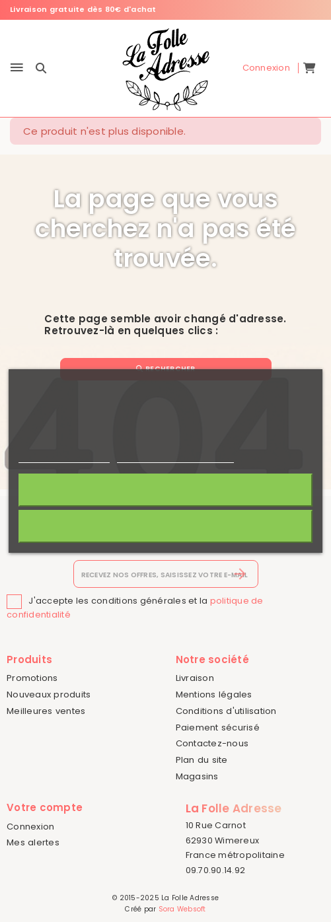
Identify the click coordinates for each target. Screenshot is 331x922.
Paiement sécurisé (218, 727)
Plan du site (202, 760)
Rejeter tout (165, 526)
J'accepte (165, 489)
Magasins (197, 776)
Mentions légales (214, 694)
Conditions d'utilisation (226, 711)
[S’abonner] (240, 574)
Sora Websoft (182, 909)
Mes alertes (33, 842)
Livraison (195, 678)
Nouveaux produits (49, 694)
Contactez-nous (212, 743)
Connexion (30, 826)
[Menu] (16, 68)
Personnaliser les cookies (175, 456)
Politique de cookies (64, 456)
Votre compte (45, 807)
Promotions (32, 678)
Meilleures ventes (46, 711)
